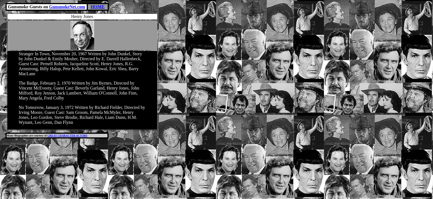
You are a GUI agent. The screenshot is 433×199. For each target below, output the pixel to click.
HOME (98, 6)
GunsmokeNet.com (67, 6)
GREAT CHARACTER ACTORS (67, 135)
